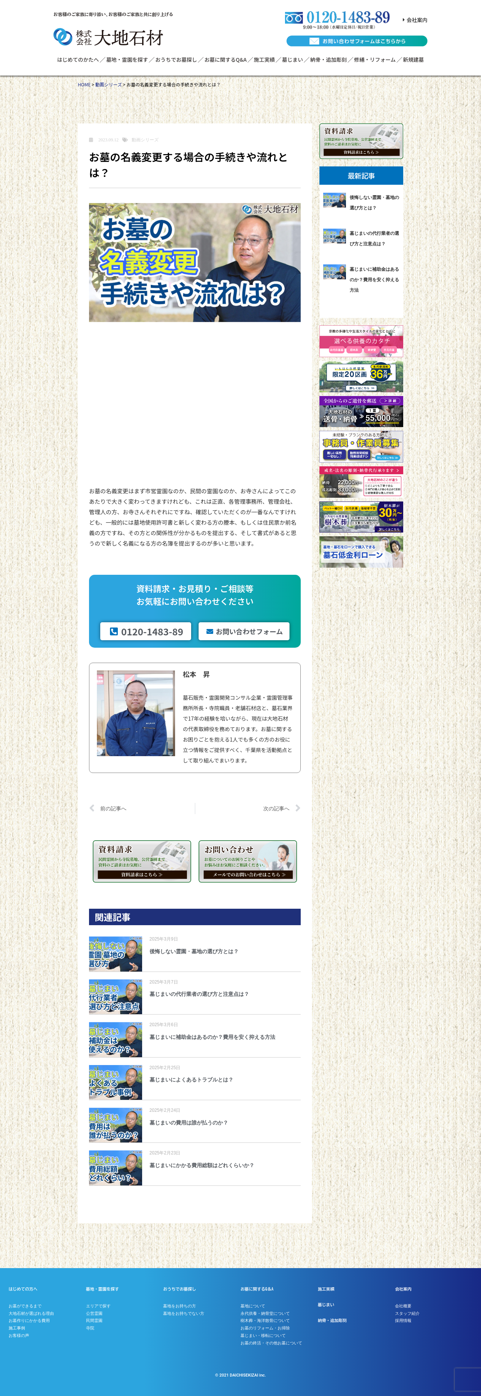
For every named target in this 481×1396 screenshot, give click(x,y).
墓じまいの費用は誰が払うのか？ (189, 1123)
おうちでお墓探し (176, 59)
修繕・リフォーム (375, 59)
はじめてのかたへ (78, 59)
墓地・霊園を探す (127, 59)
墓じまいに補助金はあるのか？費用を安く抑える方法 (212, 1037)
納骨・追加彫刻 (328, 59)
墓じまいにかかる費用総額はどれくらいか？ (202, 1165)
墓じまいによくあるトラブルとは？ (191, 1080)
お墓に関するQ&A (225, 59)
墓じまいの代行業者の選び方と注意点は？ (199, 994)
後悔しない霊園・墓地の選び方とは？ (194, 951)
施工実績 (264, 59)
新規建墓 (413, 59)
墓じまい (292, 59)
